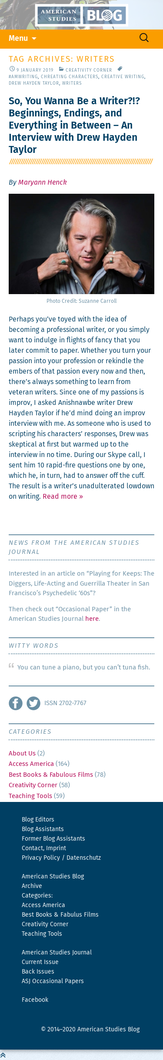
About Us (22, 753)
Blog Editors (38, 820)
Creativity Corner (89, 70)
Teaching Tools (30, 796)
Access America (31, 764)
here (92, 619)
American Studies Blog (53, 877)
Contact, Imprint (44, 848)
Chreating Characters (69, 77)
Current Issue (40, 962)
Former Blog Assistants (53, 839)
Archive (32, 886)
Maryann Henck (42, 182)
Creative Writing (122, 77)
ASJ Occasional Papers (53, 981)
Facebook (35, 1000)
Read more (63, 496)
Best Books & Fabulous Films (51, 775)
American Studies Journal (57, 953)
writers (72, 83)
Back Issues (38, 972)
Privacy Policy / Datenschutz (61, 858)
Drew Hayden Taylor (34, 83)
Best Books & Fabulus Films (60, 915)
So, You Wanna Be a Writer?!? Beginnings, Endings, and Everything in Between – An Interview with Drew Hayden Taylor (74, 125)
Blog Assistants (43, 829)
